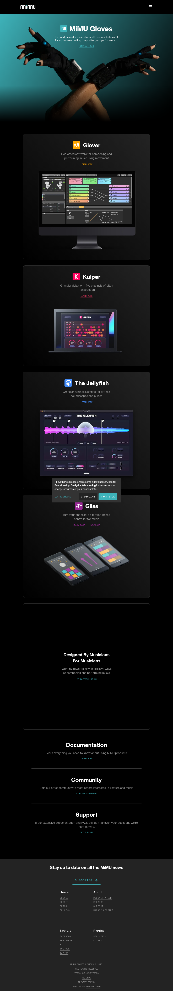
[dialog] (86, 490)
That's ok (108, 496)
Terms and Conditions (86, 973)
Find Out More (86, 46)
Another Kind (93, 986)
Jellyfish (99, 936)
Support (98, 906)
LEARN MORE (86, 164)
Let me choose (63, 496)
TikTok (64, 953)
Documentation (102, 898)
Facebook (65, 936)
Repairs (98, 902)
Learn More (86, 758)
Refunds (86, 977)
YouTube (65, 948)
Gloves (64, 898)
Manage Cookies (103, 910)
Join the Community (86, 793)
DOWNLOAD (95, 525)
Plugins (65, 910)
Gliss (91, 506)
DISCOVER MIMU (87, 679)
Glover (91, 145)
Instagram (66, 940)
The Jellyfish (92, 383)
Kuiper (91, 276)
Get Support (86, 832)
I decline (88, 496)
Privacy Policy (86, 982)
